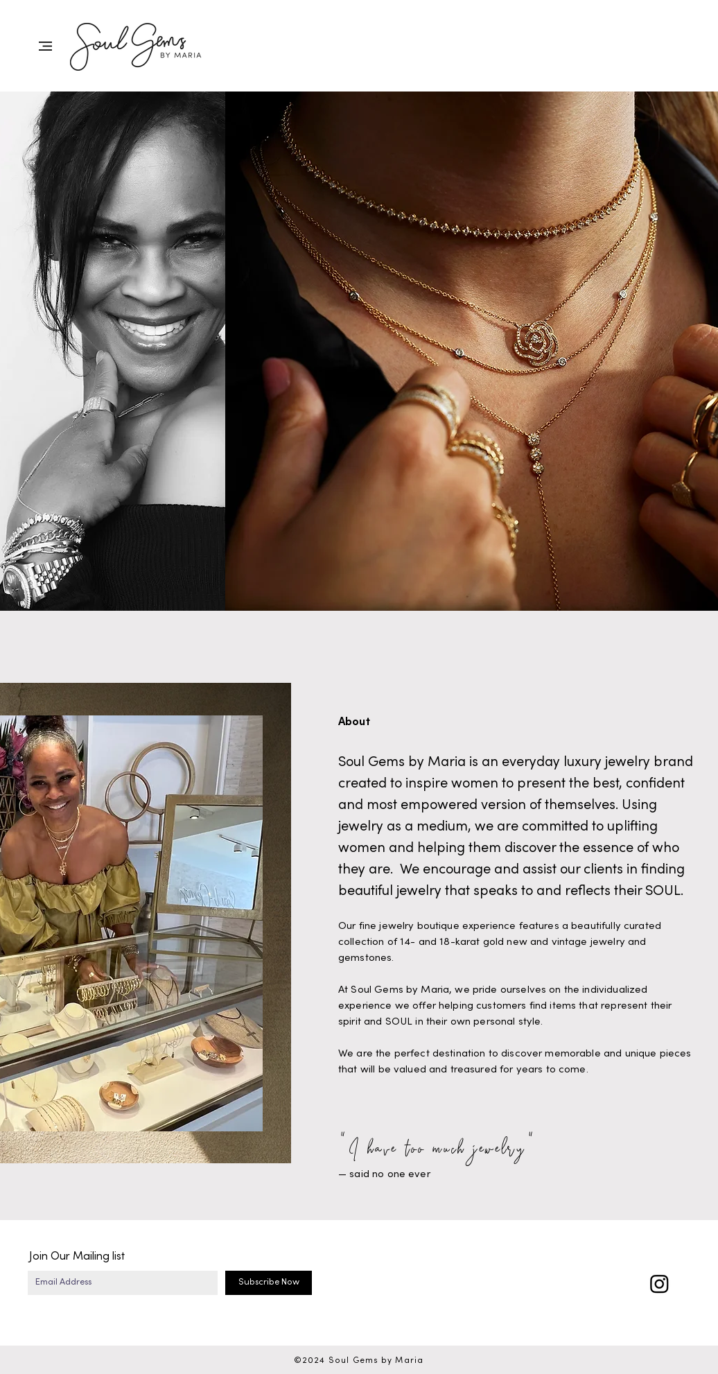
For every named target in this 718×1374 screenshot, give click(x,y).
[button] (45, 46)
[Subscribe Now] (268, 1283)
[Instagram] (659, 1283)
